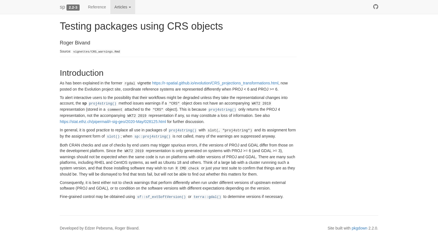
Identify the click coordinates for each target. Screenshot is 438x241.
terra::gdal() (207, 197)
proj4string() (102, 104)
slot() (113, 137)
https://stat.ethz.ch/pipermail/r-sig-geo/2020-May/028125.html (113, 121)
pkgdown (359, 228)
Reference (97, 7)
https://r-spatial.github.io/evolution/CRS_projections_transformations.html (215, 83)
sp (62, 7)
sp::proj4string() (152, 137)
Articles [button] (123, 7)
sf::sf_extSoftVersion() (161, 197)
